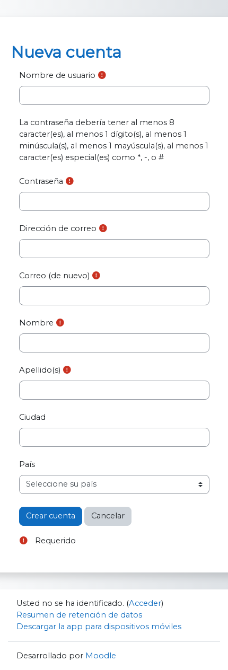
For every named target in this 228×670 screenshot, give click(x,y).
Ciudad (32, 417)
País (27, 464)
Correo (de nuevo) (54, 275)
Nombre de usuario (57, 75)
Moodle (100, 655)
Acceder (145, 603)
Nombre (36, 323)
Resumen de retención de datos (79, 615)
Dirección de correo (58, 228)
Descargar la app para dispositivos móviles (98, 626)
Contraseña (41, 181)
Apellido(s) (39, 370)
